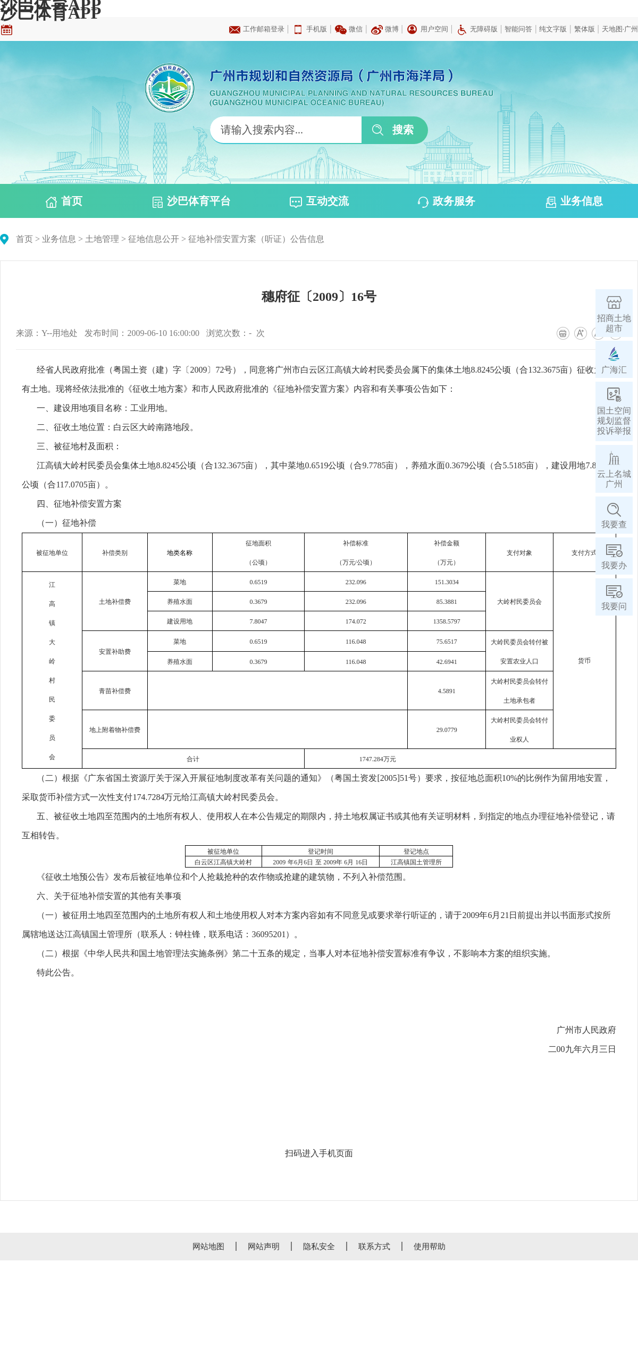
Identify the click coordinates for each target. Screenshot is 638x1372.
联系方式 (374, 1246)
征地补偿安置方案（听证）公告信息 (256, 238)
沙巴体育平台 (192, 201)
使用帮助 (430, 1246)
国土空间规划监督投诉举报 (614, 420)
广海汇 (614, 369)
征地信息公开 (153, 238)
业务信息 (574, 201)
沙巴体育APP (50, 12)
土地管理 (102, 238)
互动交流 (319, 201)
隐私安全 (319, 1246)
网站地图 (208, 1246)
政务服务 (446, 201)
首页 (64, 201)
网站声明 (264, 1246)
